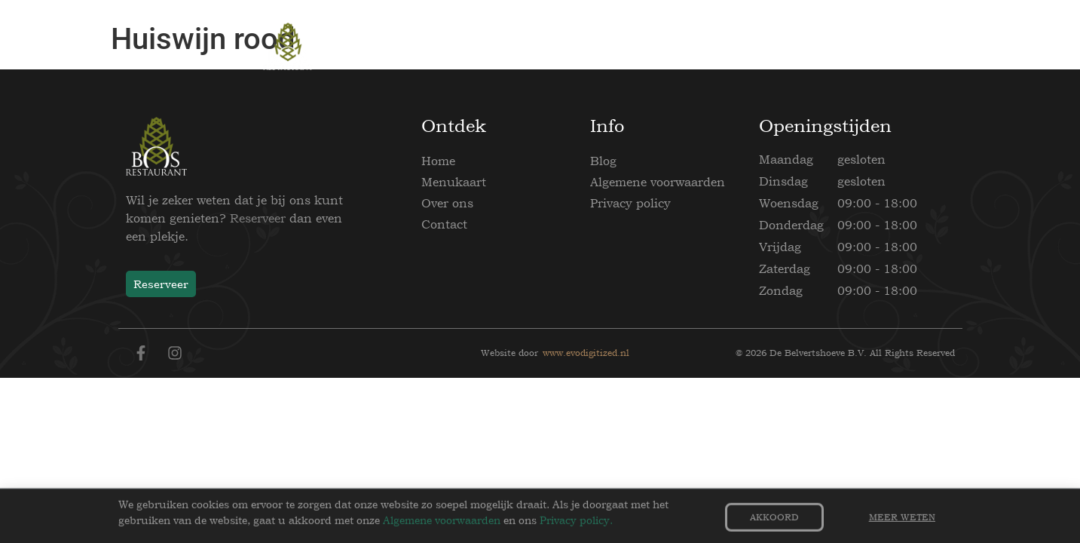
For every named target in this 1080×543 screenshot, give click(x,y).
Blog (603, 160)
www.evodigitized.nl (586, 353)
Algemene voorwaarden (657, 181)
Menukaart (453, 181)
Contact (444, 224)
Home (438, 160)
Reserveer (258, 217)
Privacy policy (630, 202)
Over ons (447, 202)
